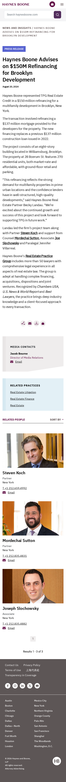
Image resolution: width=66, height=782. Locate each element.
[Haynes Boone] (16, 4)
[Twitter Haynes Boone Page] (29, 685)
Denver (9, 731)
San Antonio (40, 725)
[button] (43, 323)
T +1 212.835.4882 (15, 623)
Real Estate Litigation (23, 392)
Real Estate (17, 405)
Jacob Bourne (19, 353)
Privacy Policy (31, 665)
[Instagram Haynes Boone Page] (15, 685)
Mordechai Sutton (27, 238)
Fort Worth (10, 736)
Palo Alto (39, 720)
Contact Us (11, 665)
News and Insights (17, 28)
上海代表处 (32, 670)
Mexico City (40, 700)
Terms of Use (13, 670)
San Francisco (41, 731)
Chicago (9, 715)
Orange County (42, 715)
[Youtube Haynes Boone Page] (37, 685)
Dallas (8, 720)
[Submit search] (57, 14)
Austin (8, 700)
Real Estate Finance (22, 398)
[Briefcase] (52, 4)
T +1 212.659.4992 (15, 488)
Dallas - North (12, 725)
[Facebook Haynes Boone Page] (7, 685)
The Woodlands (42, 741)
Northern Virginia (43, 710)
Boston (9, 705)
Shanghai (39, 736)
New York (8, 482)
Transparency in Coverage (20, 675)
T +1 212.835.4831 (15, 555)
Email (18, 361)
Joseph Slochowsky (21, 608)
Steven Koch (29, 233)
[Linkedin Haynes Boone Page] (22, 685)
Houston (9, 741)
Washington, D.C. (43, 746)
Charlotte (10, 710)
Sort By (55, 419)
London (9, 746)
